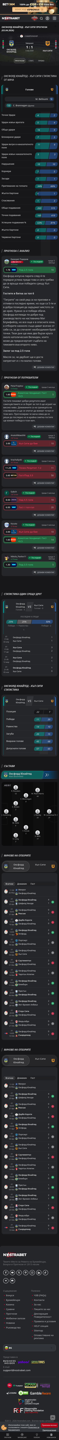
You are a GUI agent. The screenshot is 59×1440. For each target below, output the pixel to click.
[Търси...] (41, 18)
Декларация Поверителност (42, 1315)
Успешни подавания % (14, 222)
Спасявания (8, 200)
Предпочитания (49, 1430)
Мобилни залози (15, 1318)
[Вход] (47, 18)
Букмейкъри (13, 1300)
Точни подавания (11, 215)
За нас (37, 1304)
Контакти (39, 1300)
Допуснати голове (16, 748)
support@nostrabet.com (17, 1370)
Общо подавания (11, 207)
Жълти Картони (10, 193)
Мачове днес (22, 1435)
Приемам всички (49, 1425)
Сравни (10, 1309)
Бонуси (10, 1295)
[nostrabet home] (15, 1254)
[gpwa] (31, 1385)
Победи (10, 719)
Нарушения (8, 163)
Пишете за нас (42, 1309)
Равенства (11, 726)
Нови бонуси (51, 1435)
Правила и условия (45, 1321)
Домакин (22, 883)
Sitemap (38, 1330)
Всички (9, 883)
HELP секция (41, 1326)
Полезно (36, 1435)
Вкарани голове (15, 741)
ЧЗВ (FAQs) (40, 1295)
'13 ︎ (9, 105)
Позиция (11, 711)
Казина (10, 1304)
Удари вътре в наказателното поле (17, 146)
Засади (5, 178)
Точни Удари (8, 114)
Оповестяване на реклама (44, 1337)
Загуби (10, 733)
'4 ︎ (51, 99)
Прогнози (7, 1435)
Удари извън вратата (13, 122)
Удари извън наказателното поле (17, 156)
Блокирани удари (11, 136)
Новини (10, 1322)
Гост (33, 883)
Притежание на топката (14, 185)
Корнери (6, 171)
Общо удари (8, 129)
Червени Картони (11, 237)
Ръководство (13, 1327)
